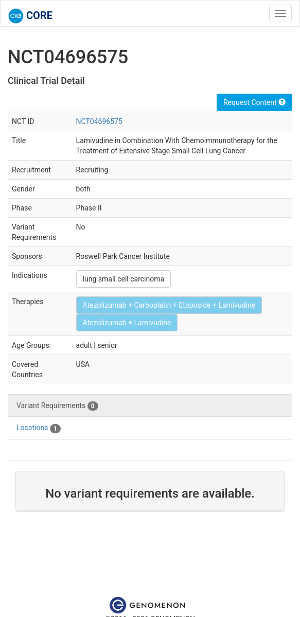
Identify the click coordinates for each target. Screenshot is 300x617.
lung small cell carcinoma (124, 279)
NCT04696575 (99, 121)
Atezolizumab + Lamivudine (127, 323)
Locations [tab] (38, 428)
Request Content (254, 102)
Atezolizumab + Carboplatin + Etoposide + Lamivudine (169, 305)
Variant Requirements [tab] (57, 406)
